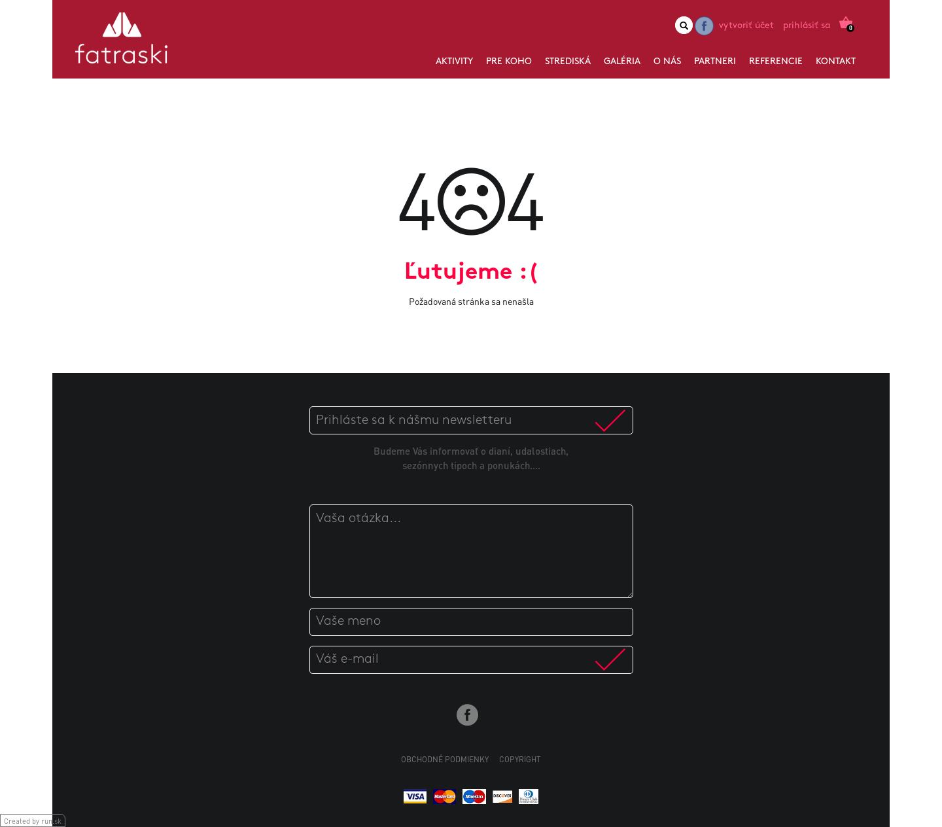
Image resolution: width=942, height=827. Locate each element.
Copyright (520, 759)
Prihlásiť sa (806, 26)
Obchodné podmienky (445, 759)
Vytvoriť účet (746, 26)
